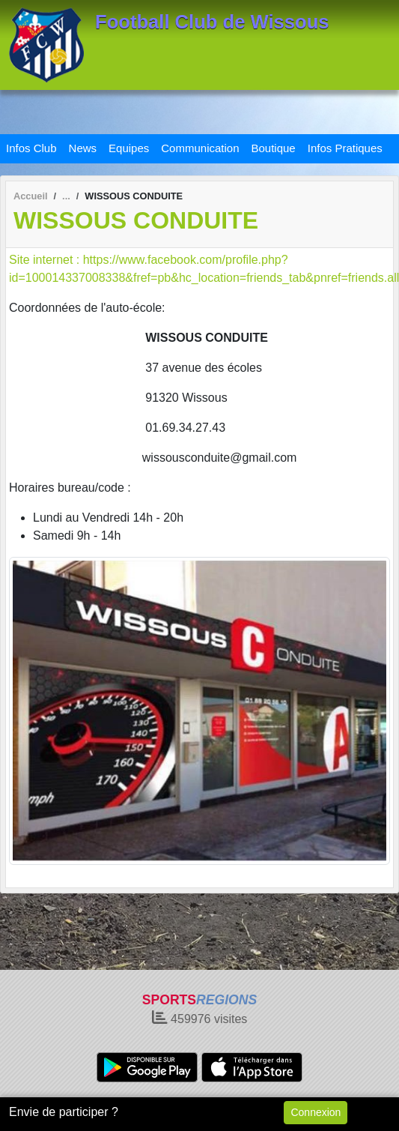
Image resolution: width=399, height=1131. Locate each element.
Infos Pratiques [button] (345, 148)
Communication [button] (200, 148)
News (83, 148)
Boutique (274, 148)
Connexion (315, 1112)
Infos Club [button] (31, 148)
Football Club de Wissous (212, 21)
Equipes (129, 148)
